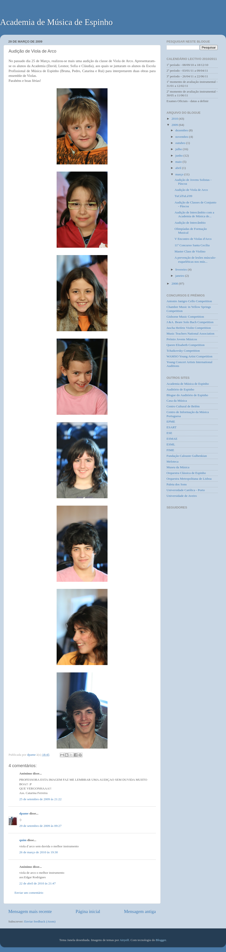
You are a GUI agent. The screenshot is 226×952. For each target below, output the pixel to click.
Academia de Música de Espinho (56, 22)
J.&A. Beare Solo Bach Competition (190, 322)
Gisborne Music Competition (185, 316)
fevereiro (181, 269)
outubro (180, 143)
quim (22, 840)
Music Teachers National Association (190, 333)
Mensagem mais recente (30, 911)
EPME (171, 421)
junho (179, 155)
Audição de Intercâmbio (190, 222)
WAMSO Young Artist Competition (189, 356)
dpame (24, 813)
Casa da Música (177, 400)
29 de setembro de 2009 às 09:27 (40, 826)
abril (178, 168)
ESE (169, 433)
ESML (171, 444)
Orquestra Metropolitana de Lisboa (189, 478)
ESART (172, 427)
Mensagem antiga (140, 911)
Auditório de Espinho (180, 389)
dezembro (182, 130)
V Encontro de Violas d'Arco (193, 239)
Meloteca (172, 461)
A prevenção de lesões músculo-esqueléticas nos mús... (195, 259)
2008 (175, 283)
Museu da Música (178, 467)
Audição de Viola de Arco (191, 190)
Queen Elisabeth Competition (186, 345)
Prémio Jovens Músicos (182, 339)
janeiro (180, 275)
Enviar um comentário (29, 892)
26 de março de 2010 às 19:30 (38, 852)
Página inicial (88, 911)
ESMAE (172, 438)
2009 (175, 125)
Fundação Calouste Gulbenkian (187, 456)
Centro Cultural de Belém (183, 406)
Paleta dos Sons (177, 484)
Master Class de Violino (190, 251)
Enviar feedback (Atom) (39, 921)
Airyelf (124, 940)
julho (179, 149)
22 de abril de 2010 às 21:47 (37, 883)
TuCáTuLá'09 (183, 196)
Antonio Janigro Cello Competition (189, 301)
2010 (175, 118)
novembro (182, 136)
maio (178, 161)
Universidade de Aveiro (182, 496)
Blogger (161, 940)
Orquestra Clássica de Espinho (186, 473)
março (179, 174)
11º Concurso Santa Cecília (192, 245)
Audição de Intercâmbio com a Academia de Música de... (194, 214)
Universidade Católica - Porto (186, 490)
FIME (170, 450)
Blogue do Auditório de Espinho (187, 395)
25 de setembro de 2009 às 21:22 (40, 799)
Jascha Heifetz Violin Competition (189, 328)
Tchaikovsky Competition (183, 350)
